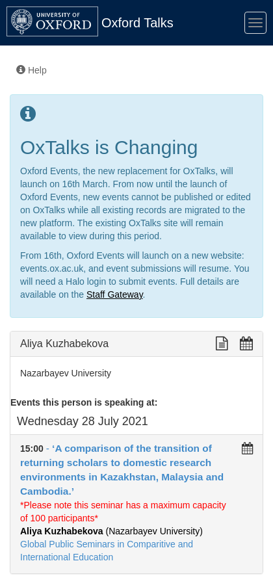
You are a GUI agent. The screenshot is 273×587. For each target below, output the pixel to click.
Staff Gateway (114, 294)
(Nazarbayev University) (111, 531)
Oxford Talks (137, 23)
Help (31, 70)
